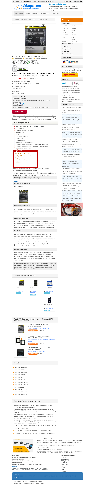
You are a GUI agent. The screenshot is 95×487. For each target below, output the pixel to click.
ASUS (73, 26)
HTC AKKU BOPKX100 (21, 382)
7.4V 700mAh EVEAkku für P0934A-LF (48, 288)
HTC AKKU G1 (19, 377)
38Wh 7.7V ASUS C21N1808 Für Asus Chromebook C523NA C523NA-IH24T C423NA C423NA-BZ (72, 134)
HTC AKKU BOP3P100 (21, 389)
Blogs (62, 469)
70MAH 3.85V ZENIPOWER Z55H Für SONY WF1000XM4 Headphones (71, 156)
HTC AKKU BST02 (20, 370)
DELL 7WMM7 (16, 470)
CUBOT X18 (15, 468)
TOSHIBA (74, 41)
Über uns (55, 13)
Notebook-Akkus (32, 13)
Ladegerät (28, 411)
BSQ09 (47, 107)
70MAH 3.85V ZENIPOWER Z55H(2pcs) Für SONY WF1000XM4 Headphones (72, 164)
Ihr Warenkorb (77, 1)
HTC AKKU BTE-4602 (21, 367)
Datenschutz (64, 464)
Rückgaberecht (41, 1)
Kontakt (63, 468)
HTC (34, 19)
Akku (23, 411)
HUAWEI (58, 476)
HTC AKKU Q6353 (20, 375)
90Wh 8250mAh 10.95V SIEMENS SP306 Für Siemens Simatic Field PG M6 (71, 110)
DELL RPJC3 (46, 468)
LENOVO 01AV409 (36, 468)
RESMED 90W (26, 470)
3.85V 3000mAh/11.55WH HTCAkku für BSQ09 (21, 288)
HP (72, 32)
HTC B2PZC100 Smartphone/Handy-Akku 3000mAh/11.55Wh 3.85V (39, 337)
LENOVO (74, 35)
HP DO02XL (44, 470)
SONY (73, 39)
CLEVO (66, 28)
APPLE (30, 476)
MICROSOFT (44, 476)
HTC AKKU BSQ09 (20, 387)
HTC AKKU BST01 (20, 379)
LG (64, 37)
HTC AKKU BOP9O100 (21, 384)
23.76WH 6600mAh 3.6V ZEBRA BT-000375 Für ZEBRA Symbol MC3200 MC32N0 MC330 (71, 127)
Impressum (64, 462)
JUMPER (74, 37)
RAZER (74, 476)
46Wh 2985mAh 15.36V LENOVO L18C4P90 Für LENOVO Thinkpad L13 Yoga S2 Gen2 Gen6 (71, 186)
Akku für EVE (49, 291)
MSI (63, 476)
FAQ (47, 1)
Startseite (19, 13)
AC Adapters (44, 13)
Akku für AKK (49, 308)
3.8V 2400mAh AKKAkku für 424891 (48, 305)
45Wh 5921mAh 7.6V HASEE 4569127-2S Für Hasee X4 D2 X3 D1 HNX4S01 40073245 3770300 (72, 178)
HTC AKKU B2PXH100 (21, 394)
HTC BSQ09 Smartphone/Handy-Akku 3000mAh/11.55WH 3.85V (38, 325)
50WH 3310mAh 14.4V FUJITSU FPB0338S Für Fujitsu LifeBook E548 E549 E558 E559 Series (72, 171)
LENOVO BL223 (35, 470)
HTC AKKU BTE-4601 (21, 372)
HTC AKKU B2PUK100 (21, 392)
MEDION (16, 477)
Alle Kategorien (67, 20)
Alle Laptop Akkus (26, 19)
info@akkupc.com (26, 148)
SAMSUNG (65, 41)
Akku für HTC (20, 291)
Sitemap (52, 1)
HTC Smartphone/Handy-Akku (35, 126)
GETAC (74, 30)
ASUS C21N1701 (25, 468)
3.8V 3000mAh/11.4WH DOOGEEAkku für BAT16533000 (35, 288)
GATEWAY (66, 32)
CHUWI (74, 28)
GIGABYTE (68, 476)
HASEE (66, 35)
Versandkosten (32, 1)
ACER (65, 26)
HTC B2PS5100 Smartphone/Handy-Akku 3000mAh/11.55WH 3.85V (39, 348)
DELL (65, 30)
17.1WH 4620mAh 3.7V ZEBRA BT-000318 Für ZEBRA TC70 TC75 (33, 431)
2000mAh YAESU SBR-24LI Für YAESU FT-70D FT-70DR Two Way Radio (35, 433)
